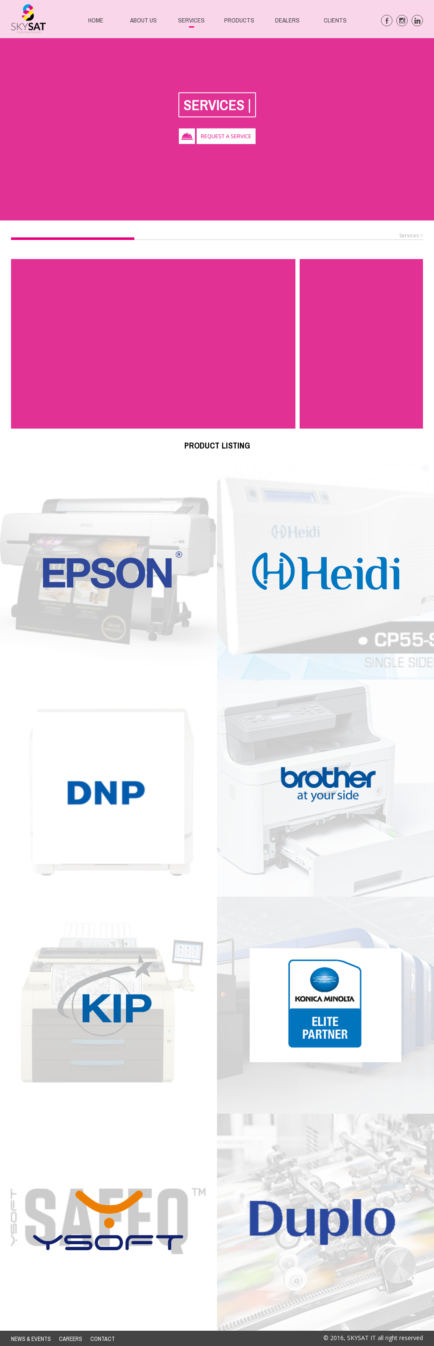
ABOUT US (143, 20)
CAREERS (70, 1339)
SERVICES (191, 20)
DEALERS (287, 20)
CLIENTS (335, 20)
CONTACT (102, 1339)
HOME (95, 20)
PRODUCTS (239, 20)
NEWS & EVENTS (31, 1339)
